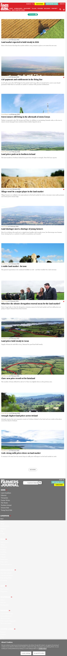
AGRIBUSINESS (18, 8)
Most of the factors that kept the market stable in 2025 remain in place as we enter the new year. (29, 45)
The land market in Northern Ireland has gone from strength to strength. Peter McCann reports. (29, 157)
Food (2, 637)
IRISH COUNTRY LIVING (18, 10)
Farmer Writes (5, 500)
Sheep (2, 524)
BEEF (2, 8)
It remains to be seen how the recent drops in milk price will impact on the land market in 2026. (29, 456)
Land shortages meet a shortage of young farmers (22, 229)
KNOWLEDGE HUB (6, 10)
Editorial (3, 495)
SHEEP (11, 8)
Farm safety (4, 562)
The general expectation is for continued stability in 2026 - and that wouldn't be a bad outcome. (29, 269)
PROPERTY (54, 8)
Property (3, 549)
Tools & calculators (6, 575)
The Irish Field (5, 618)
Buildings (3, 552)
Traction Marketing (6, 613)
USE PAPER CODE (51, 4)
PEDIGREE (40, 8)
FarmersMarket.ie (6, 616)
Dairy (2, 521)
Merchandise (4, 589)
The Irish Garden (5, 623)
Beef (1, 519)
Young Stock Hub (6, 510)
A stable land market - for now (14, 266)
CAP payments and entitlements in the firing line (21, 79)
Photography (4, 605)
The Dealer (4, 503)
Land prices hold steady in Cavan (15, 341)
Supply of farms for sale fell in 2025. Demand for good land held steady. (22, 344)
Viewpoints (4, 498)
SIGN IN (62, 4)
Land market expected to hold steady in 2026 (20, 42)
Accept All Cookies (39, 653)
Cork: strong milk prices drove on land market (20, 453)
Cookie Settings (26, 653)
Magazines (3, 591)
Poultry (2, 533)
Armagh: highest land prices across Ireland (19, 416)
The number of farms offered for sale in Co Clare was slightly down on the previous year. (26, 381)
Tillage (2, 545)
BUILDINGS (47, 8)
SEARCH (30, 4)
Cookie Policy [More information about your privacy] (42, 648)
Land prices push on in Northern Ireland (18, 154)
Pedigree (3, 529)
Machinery (3, 547)
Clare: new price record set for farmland (18, 378)
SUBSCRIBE (39, 4)
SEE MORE (33, 469)
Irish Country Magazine (7, 621)
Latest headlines (6, 493)
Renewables (4, 559)
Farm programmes (6, 578)
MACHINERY (27, 8)
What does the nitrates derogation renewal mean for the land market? (30, 304)
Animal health (4, 526)
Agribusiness (4, 542)
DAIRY (6, 8)
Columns (3, 634)
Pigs (1, 531)
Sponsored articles (6, 564)
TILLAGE (34, 8)
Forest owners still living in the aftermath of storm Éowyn (25, 117)
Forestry (3, 554)
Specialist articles (5, 573)
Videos (2, 600)
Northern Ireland (6, 505)
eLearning (3, 580)
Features (3, 632)
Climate (2, 557)
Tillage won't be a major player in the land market (22, 191)
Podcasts (3, 602)
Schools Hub (5, 508)
